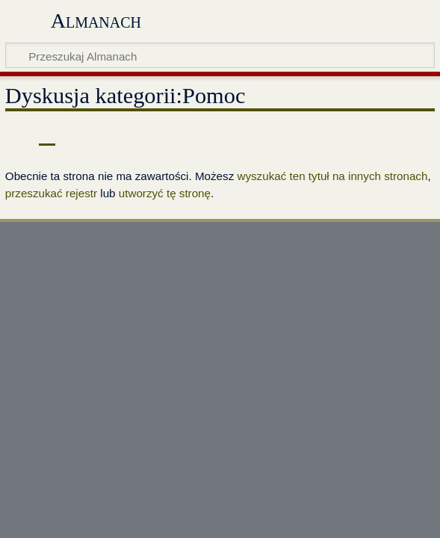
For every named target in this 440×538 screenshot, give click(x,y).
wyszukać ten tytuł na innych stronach (332, 176)
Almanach (96, 20)
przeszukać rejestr (51, 193)
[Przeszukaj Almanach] (220, 55)
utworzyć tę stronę (165, 193)
